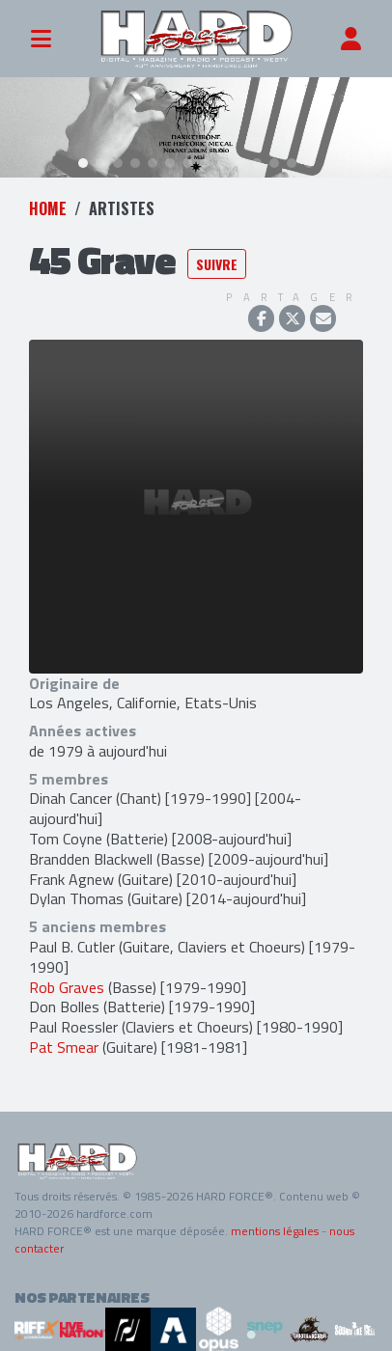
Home (48, 207)
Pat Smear (63, 1047)
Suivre (217, 264)
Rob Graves (66, 986)
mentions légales (275, 1230)
